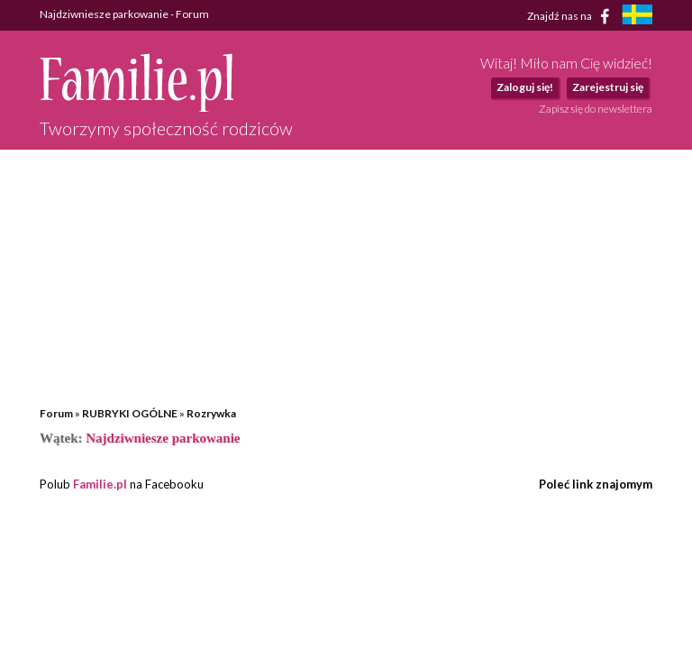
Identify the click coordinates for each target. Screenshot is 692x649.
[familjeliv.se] (637, 17)
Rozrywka (211, 413)
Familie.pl (100, 484)
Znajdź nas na (571, 16)
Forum (56, 413)
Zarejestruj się (607, 87)
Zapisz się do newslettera (595, 108)
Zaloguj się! (524, 87)
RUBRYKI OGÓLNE (130, 413)
